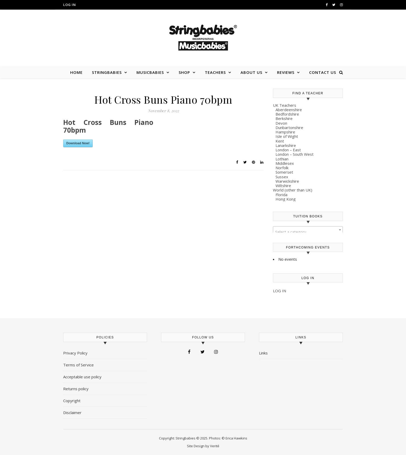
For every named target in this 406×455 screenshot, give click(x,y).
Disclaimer (72, 412)
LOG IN (279, 290)
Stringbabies (107, 72)
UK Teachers (284, 105)
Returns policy (76, 388)
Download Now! (78, 143)
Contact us (322, 72)
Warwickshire (287, 181)
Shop (184, 72)
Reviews (285, 72)
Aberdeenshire (289, 109)
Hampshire (285, 131)
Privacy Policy (75, 353)
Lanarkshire (286, 145)
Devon (281, 123)
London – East (288, 149)
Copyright (72, 400)
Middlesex (285, 163)
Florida (281, 194)
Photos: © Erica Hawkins (228, 438)
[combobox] (308, 229)
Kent (280, 141)
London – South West (295, 154)
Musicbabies (150, 72)
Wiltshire (283, 185)
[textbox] (308, 232)
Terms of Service (78, 364)
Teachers (215, 72)
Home (76, 72)
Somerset (284, 172)
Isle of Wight (287, 136)
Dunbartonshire (289, 127)
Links (263, 353)
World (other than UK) (292, 190)
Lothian (282, 158)
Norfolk (282, 167)
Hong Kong (286, 199)
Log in (69, 4)
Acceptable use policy (82, 376)
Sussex (282, 176)
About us (251, 72)
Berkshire (284, 118)
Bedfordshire (287, 114)
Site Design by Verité (203, 446)
